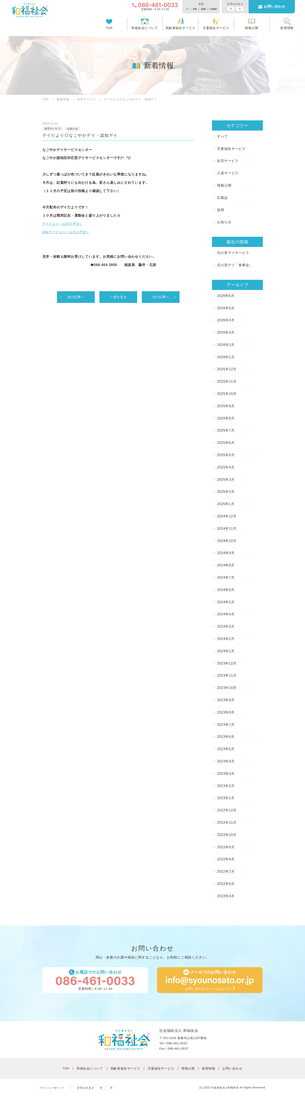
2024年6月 (225, 590)
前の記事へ (76, 298)
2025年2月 (225, 491)
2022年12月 (227, 810)
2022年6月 (225, 884)
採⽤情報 (214, 1070)
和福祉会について (136, 29)
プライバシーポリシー (53, 1088)
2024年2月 (225, 639)
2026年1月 (225, 357)
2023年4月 (225, 761)
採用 (220, 210)
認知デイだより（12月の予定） (67, 232)
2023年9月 (225, 700)
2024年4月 (225, 614)
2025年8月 (225, 418)
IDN (195, 9)
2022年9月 (225, 847)
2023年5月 (225, 749)
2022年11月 (227, 822)
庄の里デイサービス (233, 253)
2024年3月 (225, 626)
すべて (222, 136)
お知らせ (224, 222)
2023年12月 (227, 663)
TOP (100, 29)
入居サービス (227, 173)
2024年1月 (225, 651)
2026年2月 (225, 345)
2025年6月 (225, 442)
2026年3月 (225, 332)
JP (179, 9)
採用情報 (279, 29)
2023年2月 (225, 786)
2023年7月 (225, 724)
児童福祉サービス (207, 29)
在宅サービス (227, 161)
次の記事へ (161, 298)
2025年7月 (225, 430)
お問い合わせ (266, 7)
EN (187, 9)
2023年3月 (225, 773)
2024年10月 (227, 541)
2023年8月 (225, 712)
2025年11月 (227, 381)
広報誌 (222, 197)
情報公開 (243, 29)
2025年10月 (227, 394)
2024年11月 (227, 528)
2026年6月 (225, 296)
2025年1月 (225, 504)
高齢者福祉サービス (172, 29)
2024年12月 (227, 516)
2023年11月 (227, 675)
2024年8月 (225, 565)
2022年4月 (225, 896)
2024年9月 (225, 553)
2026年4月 (225, 320)
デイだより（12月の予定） (64, 224)
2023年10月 (227, 688)
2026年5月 (225, 308)
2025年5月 (225, 455)
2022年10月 (227, 835)
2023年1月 (225, 798)
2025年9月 (225, 406)
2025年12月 (227, 369)
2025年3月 (225, 479)
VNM (205, 9)
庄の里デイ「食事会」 (235, 265)
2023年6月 (225, 736)
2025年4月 (225, 467)
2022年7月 (225, 871)
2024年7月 (225, 577)
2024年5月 (225, 602)
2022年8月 (225, 859)
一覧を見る (118, 298)
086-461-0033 (177, 1046)
